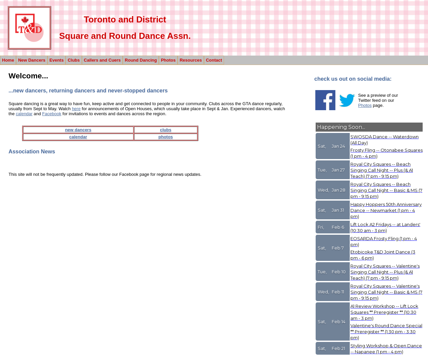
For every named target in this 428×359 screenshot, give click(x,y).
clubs (165, 129)
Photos (364, 105)
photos (165, 136)
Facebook (51, 113)
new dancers (78, 129)
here (76, 108)
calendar (24, 113)
